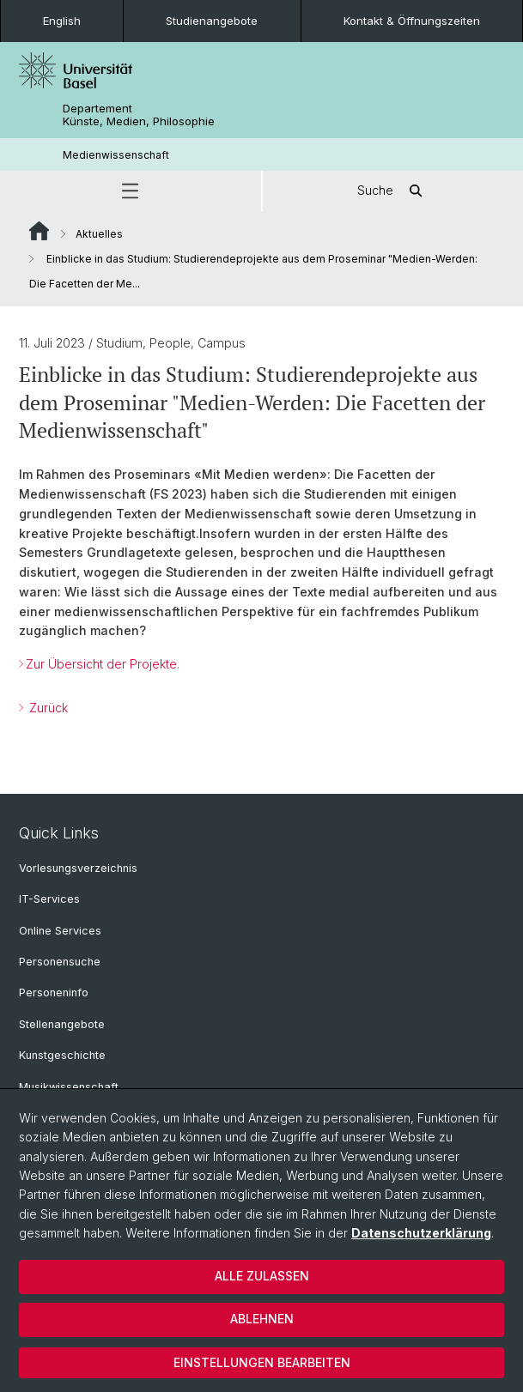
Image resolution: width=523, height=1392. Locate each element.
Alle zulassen (262, 1275)
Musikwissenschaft (69, 1086)
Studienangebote (212, 20)
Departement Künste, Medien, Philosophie (139, 115)
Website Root (39, 230)
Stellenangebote (62, 1024)
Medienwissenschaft (116, 154)
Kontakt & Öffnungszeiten (412, 20)
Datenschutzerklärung (421, 1233)
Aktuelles (99, 233)
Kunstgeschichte (62, 1055)
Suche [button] (392, 191)
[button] (130, 191)
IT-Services (49, 899)
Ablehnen (262, 1318)
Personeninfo (53, 992)
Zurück (47, 707)
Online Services (60, 930)
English (62, 20)
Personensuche (59, 961)
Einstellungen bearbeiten (261, 1362)
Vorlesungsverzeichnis (78, 868)
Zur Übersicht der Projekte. (102, 664)
